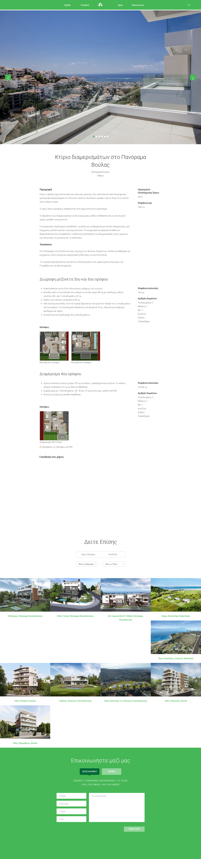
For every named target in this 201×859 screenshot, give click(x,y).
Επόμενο (192, 77)
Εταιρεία (83, 5)
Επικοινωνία (136, 5)
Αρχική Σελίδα (101, 5)
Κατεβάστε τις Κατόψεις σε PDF (57, 447)
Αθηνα (112, 771)
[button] (86, 563)
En (187, 5)
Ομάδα (66, 5)
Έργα (118, 5)
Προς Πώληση (88, 554)
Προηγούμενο (8, 77)
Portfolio (113, 554)
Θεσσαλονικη (88, 771)
